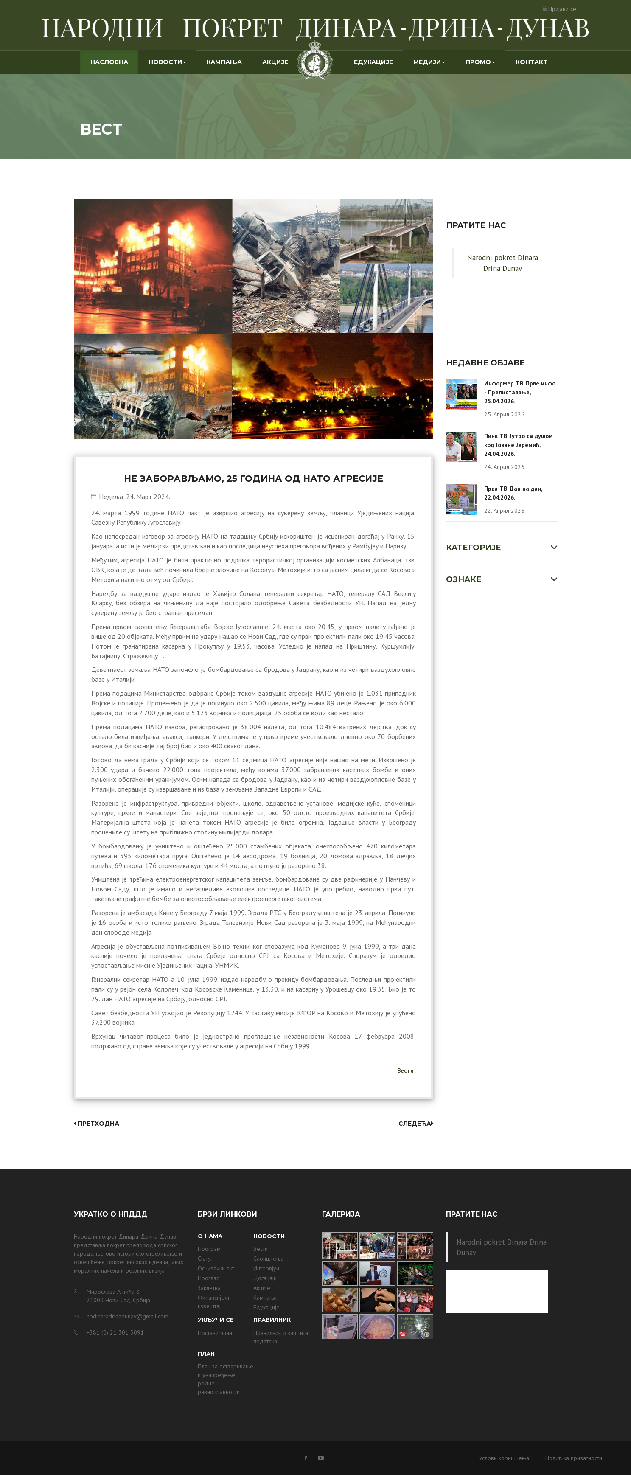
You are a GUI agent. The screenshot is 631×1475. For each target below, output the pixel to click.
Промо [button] (480, 62)
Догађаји (265, 1278)
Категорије (473, 547)
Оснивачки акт (216, 1268)
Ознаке (464, 579)
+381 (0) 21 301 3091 (115, 1332)
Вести (405, 1070)
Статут (205, 1258)
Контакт (531, 62)
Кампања (224, 62)
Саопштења (268, 1258)
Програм (209, 1249)
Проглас (208, 1278)
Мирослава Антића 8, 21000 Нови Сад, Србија (118, 1296)
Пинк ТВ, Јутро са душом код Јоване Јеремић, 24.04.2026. (518, 445)
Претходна (96, 1123)
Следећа (415, 1123)
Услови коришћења (504, 1458)
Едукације (373, 62)
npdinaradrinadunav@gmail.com (127, 1316)
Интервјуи (266, 1268)
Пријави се (562, 9)
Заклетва (209, 1288)
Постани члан (215, 1333)
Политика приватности (573, 1458)
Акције (275, 62)
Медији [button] (429, 62)
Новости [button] (167, 62)
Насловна (114, 61)
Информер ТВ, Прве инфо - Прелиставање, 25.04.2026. (519, 392)
